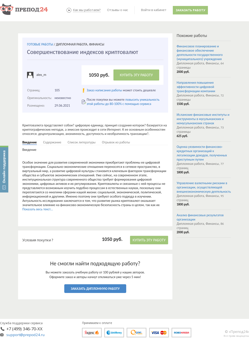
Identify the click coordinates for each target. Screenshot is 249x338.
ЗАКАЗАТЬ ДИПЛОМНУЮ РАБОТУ (95, 289)
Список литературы (82, 142)
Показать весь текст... (37, 209)
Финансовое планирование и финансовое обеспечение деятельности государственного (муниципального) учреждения (200, 52)
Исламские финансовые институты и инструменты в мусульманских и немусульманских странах (203, 119)
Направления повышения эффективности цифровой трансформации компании (196, 87)
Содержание (52, 142)
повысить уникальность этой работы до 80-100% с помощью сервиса (123, 102)
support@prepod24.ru (25, 334)
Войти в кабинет (153, 10)
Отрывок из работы (116, 142)
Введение (29, 142)
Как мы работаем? (87, 10)
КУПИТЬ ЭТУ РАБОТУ (136, 75)
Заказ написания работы (104, 90)
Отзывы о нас (117, 10)
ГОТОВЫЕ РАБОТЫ (40, 44)
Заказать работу (190, 10)
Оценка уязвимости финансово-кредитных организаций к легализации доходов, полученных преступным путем (202, 153)
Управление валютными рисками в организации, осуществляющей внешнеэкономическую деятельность (204, 187)
